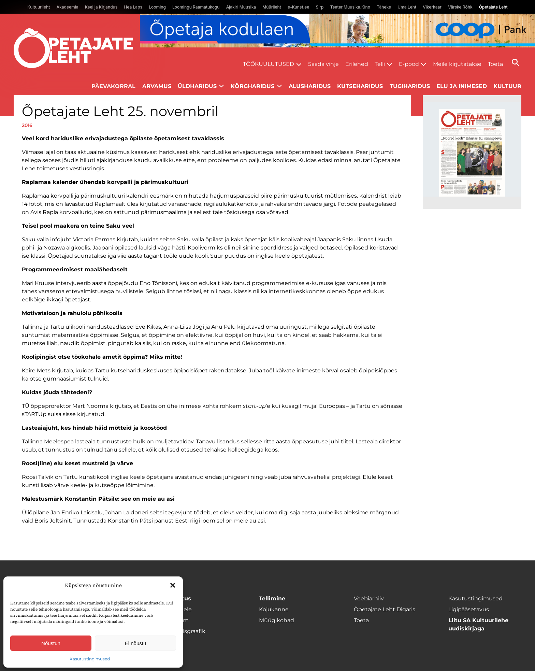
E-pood (409, 64)
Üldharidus (197, 86)
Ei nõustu (135, 643)
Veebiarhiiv (369, 598)
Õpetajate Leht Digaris (384, 609)
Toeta (495, 64)
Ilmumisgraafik (184, 631)
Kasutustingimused (90, 658)
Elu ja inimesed (461, 86)
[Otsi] (515, 62)
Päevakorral (113, 86)
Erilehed (356, 64)
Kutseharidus (360, 86)
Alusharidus (310, 86)
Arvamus (156, 86)
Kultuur (507, 86)
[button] (172, 585)
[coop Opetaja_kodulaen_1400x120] (337, 30)
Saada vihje (323, 64)
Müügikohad (276, 620)
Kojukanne (274, 609)
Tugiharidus (410, 86)
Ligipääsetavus (468, 609)
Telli (380, 64)
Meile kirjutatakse (457, 64)
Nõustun (50, 643)
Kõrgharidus (252, 86)
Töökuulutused (268, 64)
